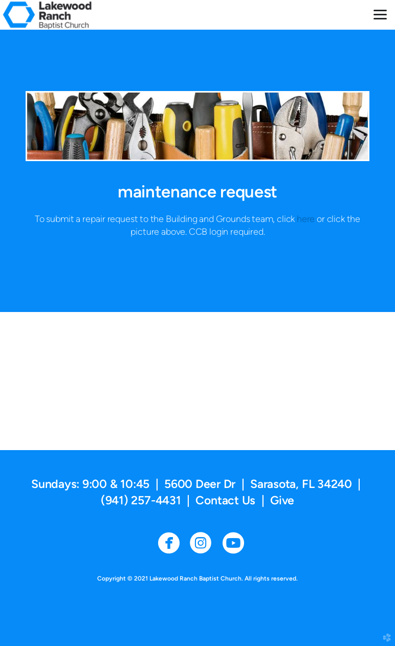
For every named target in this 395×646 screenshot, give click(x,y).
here (307, 218)
